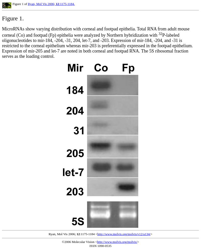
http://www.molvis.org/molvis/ (117, 242)
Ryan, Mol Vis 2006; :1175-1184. (51, 4)
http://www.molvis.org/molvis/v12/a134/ (124, 234)
